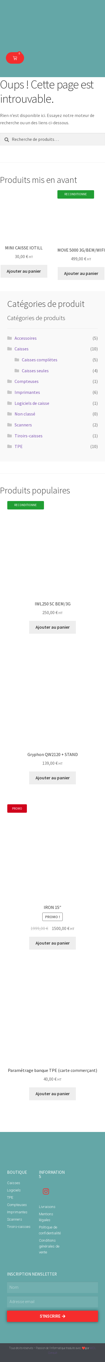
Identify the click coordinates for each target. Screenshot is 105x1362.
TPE (19, 446)
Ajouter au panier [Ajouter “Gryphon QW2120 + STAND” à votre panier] (53, 777)
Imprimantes (27, 392)
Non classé (25, 414)
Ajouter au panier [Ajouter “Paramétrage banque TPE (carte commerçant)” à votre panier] (53, 1093)
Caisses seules (35, 370)
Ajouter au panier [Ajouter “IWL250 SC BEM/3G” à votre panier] (53, 627)
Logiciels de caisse (32, 403)
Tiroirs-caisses (29, 435)
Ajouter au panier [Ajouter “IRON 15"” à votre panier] (53, 943)
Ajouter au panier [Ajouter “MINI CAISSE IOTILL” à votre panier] (24, 271)
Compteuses (27, 381)
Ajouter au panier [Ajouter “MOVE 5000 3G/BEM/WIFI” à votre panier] (81, 273)
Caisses (22, 349)
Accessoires (26, 338)
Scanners (23, 425)
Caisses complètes (39, 359)
